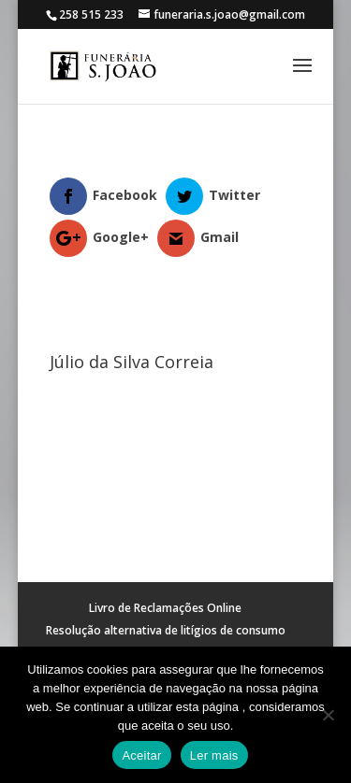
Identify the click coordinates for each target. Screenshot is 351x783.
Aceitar (141, 755)
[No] (327, 714)
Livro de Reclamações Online (165, 608)
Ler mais (214, 755)
